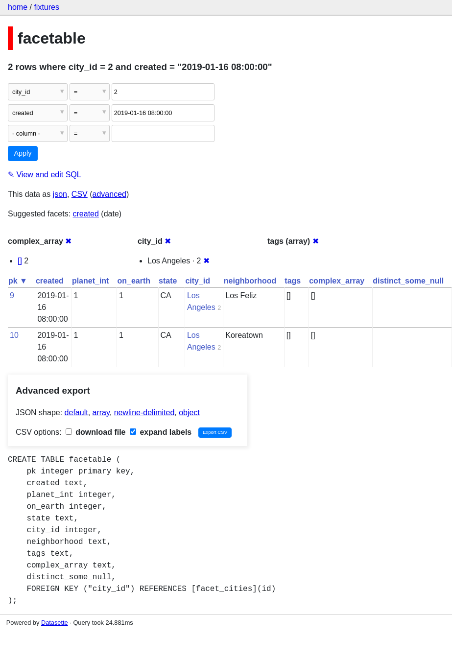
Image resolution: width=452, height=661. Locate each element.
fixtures (46, 7)
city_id (197, 281)
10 (14, 335)
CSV (79, 194)
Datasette (54, 622)
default (76, 412)
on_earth (133, 281)
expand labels (160, 432)
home (17, 7)
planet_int (90, 281)
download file (96, 432)
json (60, 194)
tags (293, 281)
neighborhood (250, 281)
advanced (109, 194)
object (189, 412)
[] (20, 261)
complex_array (336, 281)
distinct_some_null (408, 281)
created (86, 214)
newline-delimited (144, 412)
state (168, 281)
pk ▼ (17, 281)
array (101, 412)
